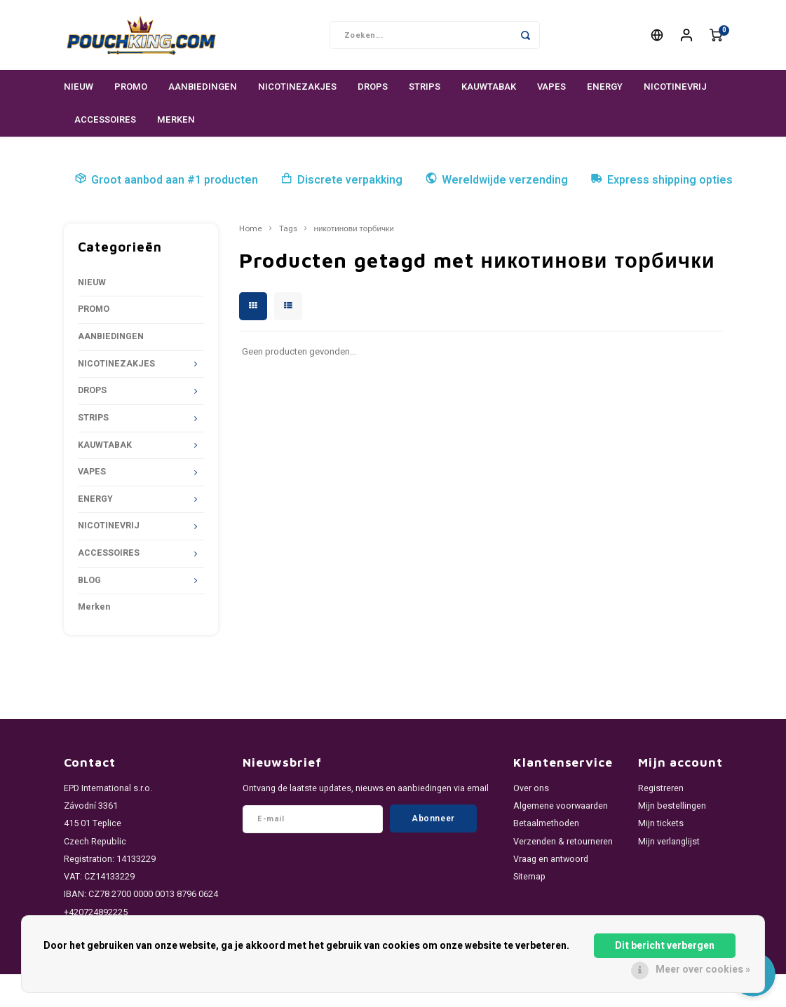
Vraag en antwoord (550, 859)
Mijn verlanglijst (669, 841)
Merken (176, 119)
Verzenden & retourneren (563, 841)
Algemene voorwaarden (560, 806)
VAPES (551, 86)
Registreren (661, 788)
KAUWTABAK (488, 86)
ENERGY (605, 86)
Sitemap (529, 876)
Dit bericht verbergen (664, 945)
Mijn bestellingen (672, 806)
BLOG (89, 580)
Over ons (531, 788)
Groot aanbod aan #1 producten (166, 180)
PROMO (130, 86)
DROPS (373, 86)
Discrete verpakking (341, 180)
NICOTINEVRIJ (675, 86)
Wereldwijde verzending (496, 180)
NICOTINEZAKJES (297, 86)
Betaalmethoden (546, 823)
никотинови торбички (354, 229)
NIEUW (78, 86)
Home (250, 229)
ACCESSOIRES (105, 119)
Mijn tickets (661, 823)
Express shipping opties (661, 180)
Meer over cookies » (703, 969)
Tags (288, 229)
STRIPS (424, 86)
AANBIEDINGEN (202, 86)
